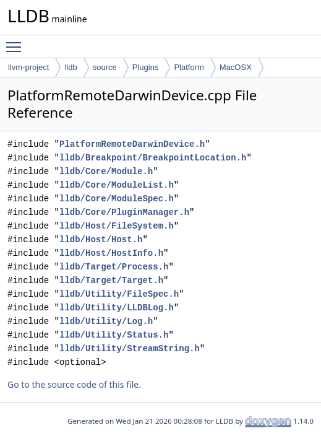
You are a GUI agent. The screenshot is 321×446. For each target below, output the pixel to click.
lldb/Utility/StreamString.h (129, 348)
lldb (70, 67)
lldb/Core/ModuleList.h (116, 185)
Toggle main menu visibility (16, 41)
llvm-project (28, 67)
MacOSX (236, 67)
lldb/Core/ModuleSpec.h (116, 198)
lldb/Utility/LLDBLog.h (116, 307)
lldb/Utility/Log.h (106, 321)
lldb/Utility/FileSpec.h (119, 294)
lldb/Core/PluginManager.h (124, 212)
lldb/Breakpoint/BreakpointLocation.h (152, 158)
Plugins (145, 67)
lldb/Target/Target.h (111, 280)
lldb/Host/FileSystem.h (116, 226)
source (105, 67)
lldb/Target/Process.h (113, 267)
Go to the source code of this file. (74, 384)
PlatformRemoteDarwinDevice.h (132, 144)
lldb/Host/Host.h (100, 239)
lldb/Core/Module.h (106, 171)
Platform (188, 67)
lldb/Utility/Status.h (113, 335)
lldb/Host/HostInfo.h (111, 253)
